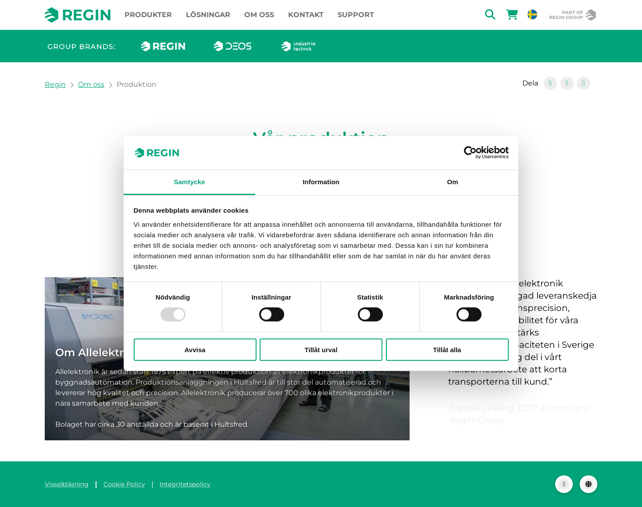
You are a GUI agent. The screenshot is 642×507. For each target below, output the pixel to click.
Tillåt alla (447, 349)
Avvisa (195, 349)
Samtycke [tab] (189, 182)
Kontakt (306, 15)
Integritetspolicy (185, 484)
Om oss (259, 15)
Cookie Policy (124, 484)
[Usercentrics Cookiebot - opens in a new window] (470, 152)
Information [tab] (321, 182)
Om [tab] (452, 182)
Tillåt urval (321, 349)
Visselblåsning (67, 484)
